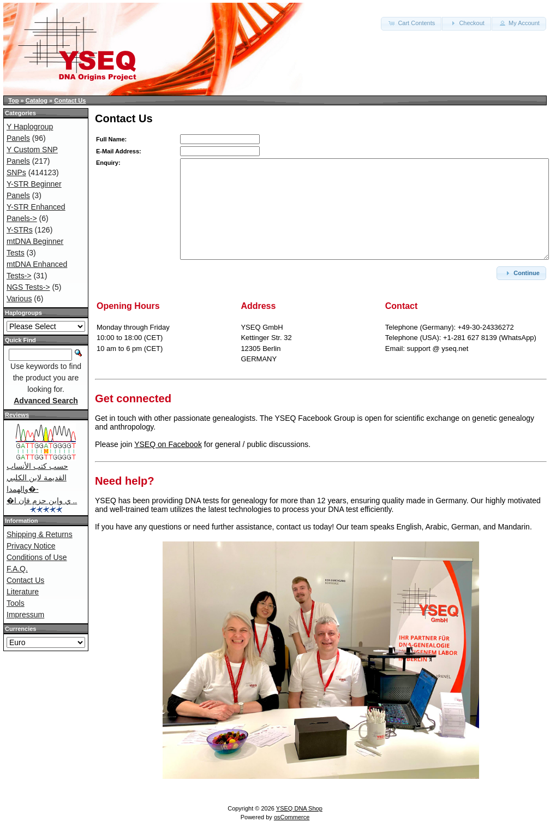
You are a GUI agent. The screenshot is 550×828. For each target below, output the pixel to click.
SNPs (16, 172)
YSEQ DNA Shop (299, 808)
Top (13, 100)
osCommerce (291, 817)
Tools (16, 603)
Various (19, 298)
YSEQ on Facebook (168, 444)
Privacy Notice (31, 545)
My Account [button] (519, 23)
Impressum (25, 614)
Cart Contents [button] (411, 23)
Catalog (36, 100)
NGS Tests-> (28, 287)
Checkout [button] (467, 23)
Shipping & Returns (40, 534)
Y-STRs (20, 229)
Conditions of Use (37, 557)
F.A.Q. (17, 568)
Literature (23, 591)
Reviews (17, 415)
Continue (521, 273)
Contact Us (70, 100)
